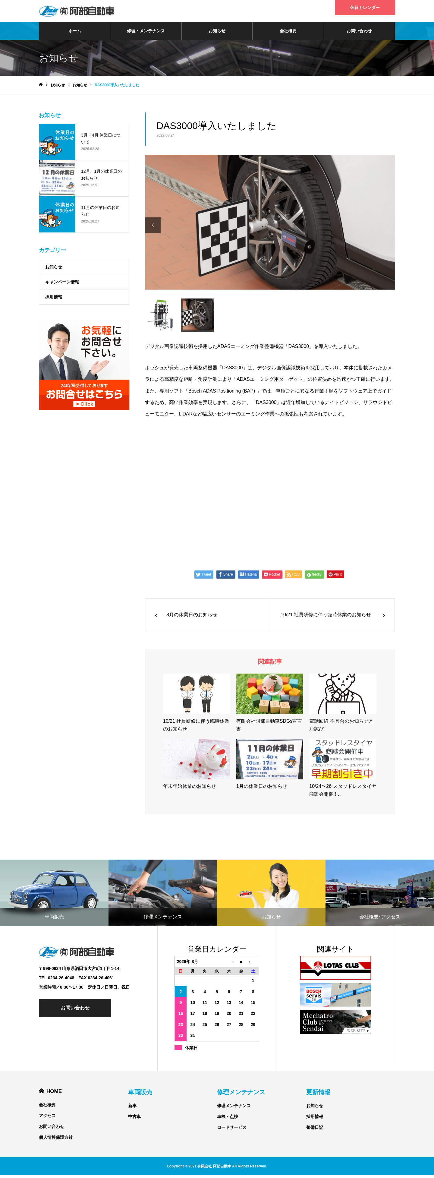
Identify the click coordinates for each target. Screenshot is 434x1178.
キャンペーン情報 (62, 284)
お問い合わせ (359, 33)
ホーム (74, 33)
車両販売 (140, 1094)
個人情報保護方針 (56, 1140)
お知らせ (217, 33)
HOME (54, 1093)
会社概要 (288, 33)
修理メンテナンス (241, 1094)
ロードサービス (232, 1130)
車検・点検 (227, 1119)
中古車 (134, 1119)
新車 (132, 1108)
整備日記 (314, 1130)
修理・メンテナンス (146, 33)
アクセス (47, 1118)
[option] (270, 227)
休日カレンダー (365, 7)
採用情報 (53, 299)
